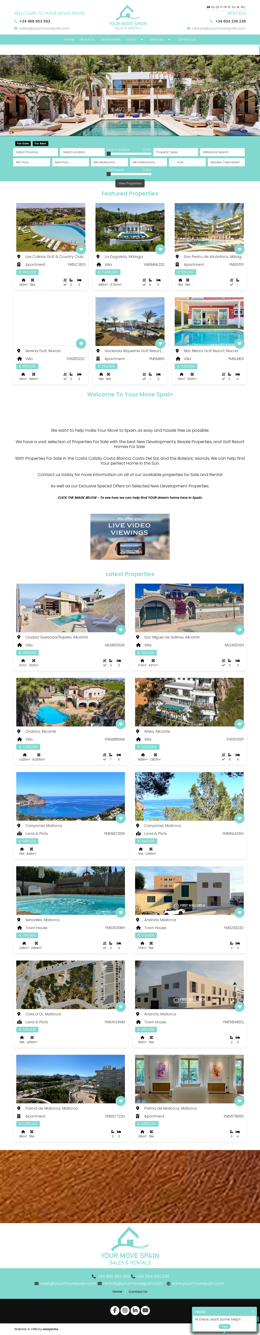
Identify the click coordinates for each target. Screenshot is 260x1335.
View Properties (130, 183)
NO (243, 7)
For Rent (40, 143)
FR (225, 7)
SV (233, 7)
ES (212, 7)
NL (238, 7)
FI (221, 7)
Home (117, 1291)
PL (229, 7)
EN (208, 7)
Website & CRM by (36, 1329)
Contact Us (138, 1291)
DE (217, 7)
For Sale (23, 143)
